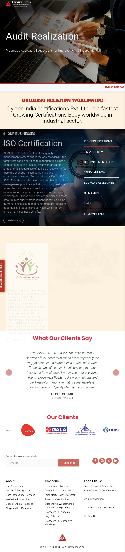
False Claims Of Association (99, 486)
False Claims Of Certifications (100, 490)
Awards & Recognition (18, 490)
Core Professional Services (20, 494)
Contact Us (90, 516)
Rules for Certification (57, 499)
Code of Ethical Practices (19, 503)
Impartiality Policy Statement (60, 494)
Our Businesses (14, 486)
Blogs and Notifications (18, 508)
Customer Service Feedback (99, 507)
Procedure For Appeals (57, 512)
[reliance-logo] (62, 537)
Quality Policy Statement (58, 490)
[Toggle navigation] (117, 5)
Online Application (94, 499)
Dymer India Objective (57, 486)
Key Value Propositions (18, 499)
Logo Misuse (52, 516)
